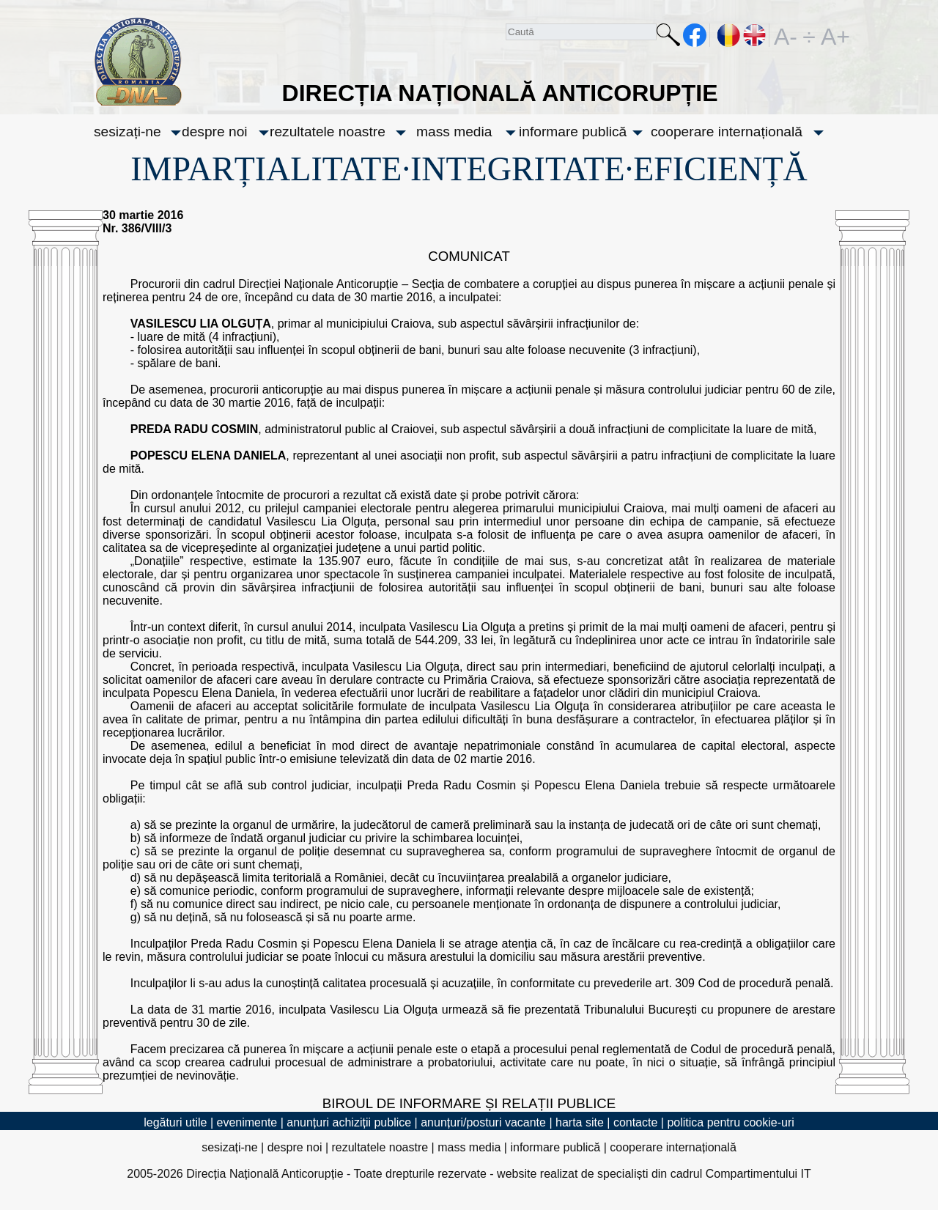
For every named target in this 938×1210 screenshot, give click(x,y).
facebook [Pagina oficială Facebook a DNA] (695, 35)
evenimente (247, 1122)
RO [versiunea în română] (729, 35)
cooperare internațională (726, 131)
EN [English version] (755, 35)
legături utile (175, 1122)
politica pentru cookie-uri (730, 1122)
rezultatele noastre (327, 131)
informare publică (573, 131)
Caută (668, 37)
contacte (635, 1122)
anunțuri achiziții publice (349, 1122)
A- (785, 35)
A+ (832, 35)
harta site (579, 1122)
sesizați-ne (127, 131)
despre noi (215, 131)
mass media (454, 131)
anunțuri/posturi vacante (483, 1122)
